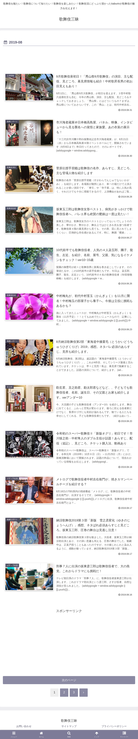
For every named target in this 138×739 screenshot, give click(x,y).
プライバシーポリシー (114, 727)
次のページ (69, 681)
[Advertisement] (69, 57)
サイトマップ (69, 727)
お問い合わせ (23, 727)
